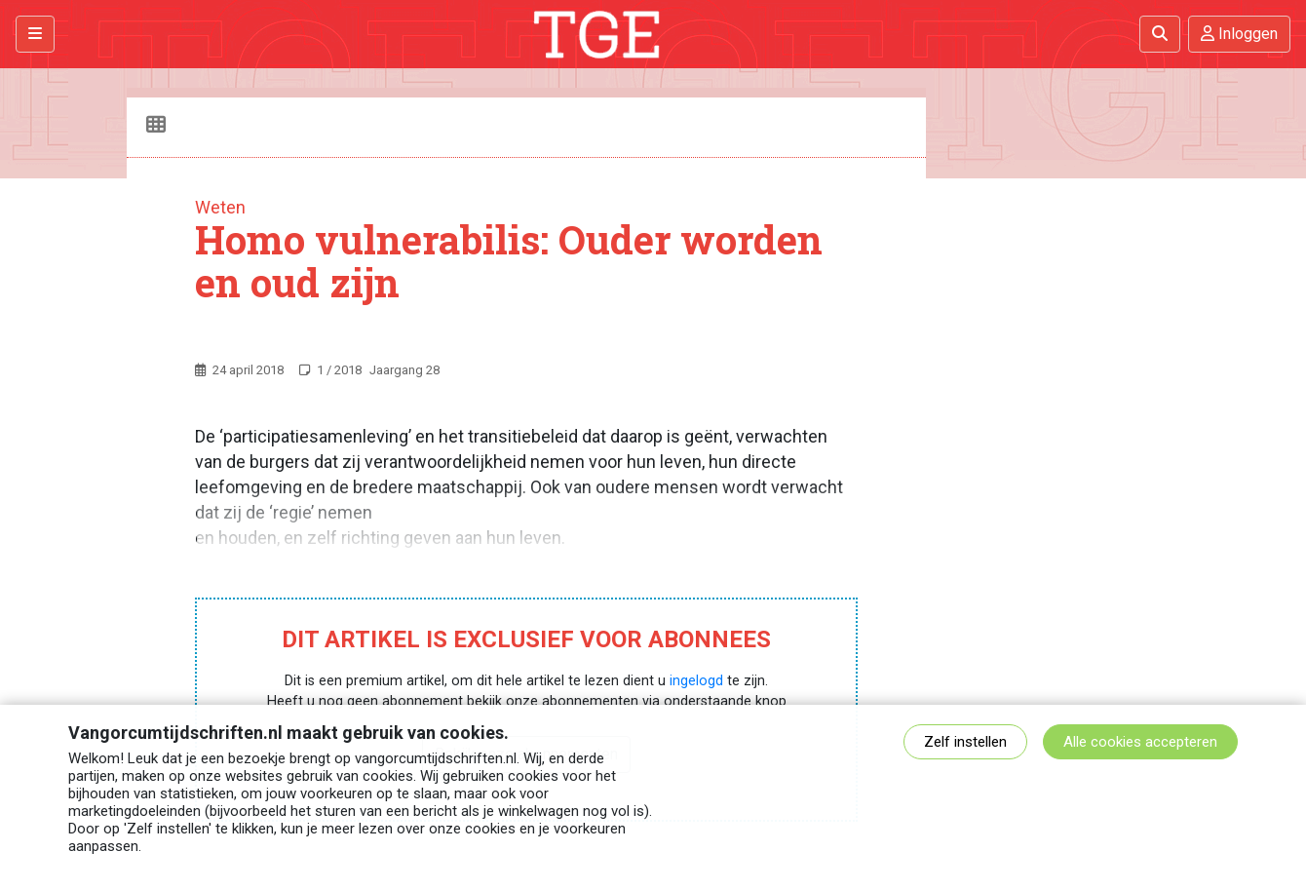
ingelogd (696, 681)
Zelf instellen (965, 742)
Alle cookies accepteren (1140, 742)
